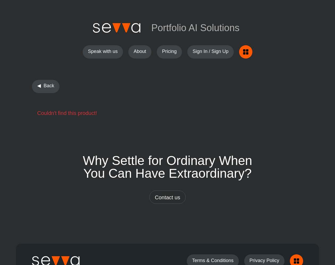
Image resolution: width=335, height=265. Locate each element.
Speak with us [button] (103, 51)
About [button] (140, 51)
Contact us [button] (167, 197)
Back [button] (49, 85)
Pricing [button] (169, 51)
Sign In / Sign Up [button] (210, 51)
